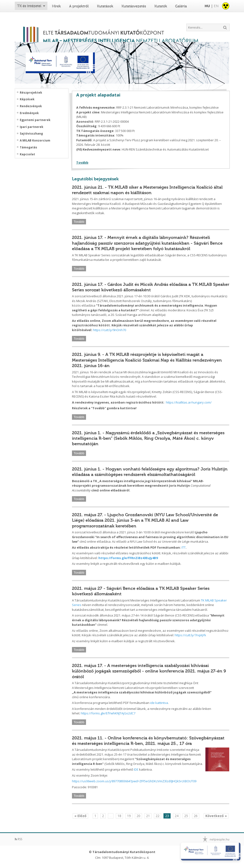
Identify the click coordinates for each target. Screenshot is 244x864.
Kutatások (105, 6)
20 (138, 815)
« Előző (80, 815)
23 (167, 815)
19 (129, 815)
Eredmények (29, 113)
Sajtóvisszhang (31, 134)
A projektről (79, 6)
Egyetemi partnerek (35, 120)
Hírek (56, 6)
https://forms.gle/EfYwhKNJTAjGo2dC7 (108, 713)
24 (176, 815)
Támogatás (28, 147)
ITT (184, 547)
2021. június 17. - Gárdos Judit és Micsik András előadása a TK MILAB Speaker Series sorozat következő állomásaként (150, 287)
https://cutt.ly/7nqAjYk (190, 635)
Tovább (82, 162)
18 (119, 815)
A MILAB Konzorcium (35, 140)
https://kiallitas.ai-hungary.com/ (189, 402)
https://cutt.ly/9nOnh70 (109, 330)
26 (196, 815)
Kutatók (160, 6)
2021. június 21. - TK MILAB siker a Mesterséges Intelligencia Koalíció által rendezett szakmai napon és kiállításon (147, 190)
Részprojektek (31, 93)
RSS (18, 839)
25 (186, 815)
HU (207, 5)
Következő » (216, 815)
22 (157, 815)
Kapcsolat (27, 154)
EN (216, 5)
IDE (136, 769)
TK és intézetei (29, 6)
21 (148, 815)
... (111, 815)
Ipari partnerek (31, 127)
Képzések (27, 99)
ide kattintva (159, 703)
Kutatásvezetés (134, 6)
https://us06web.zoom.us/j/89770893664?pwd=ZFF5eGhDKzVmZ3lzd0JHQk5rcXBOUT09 (134, 781)
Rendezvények (31, 106)
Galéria (181, 6)
